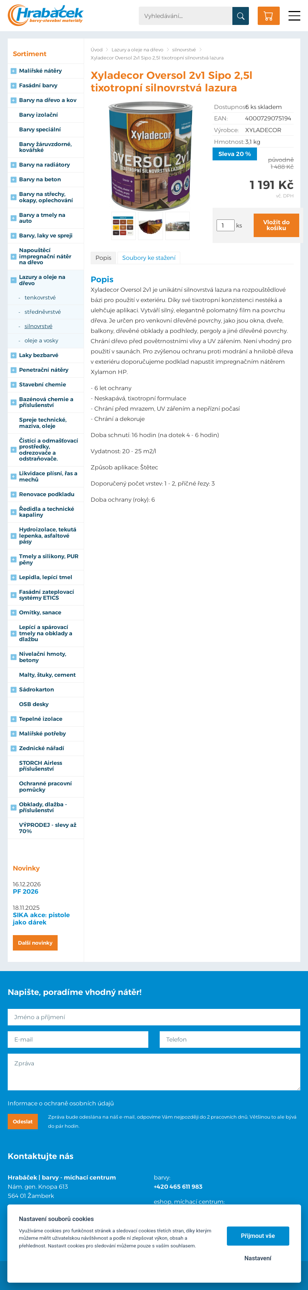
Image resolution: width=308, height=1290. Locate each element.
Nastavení (257, 1258)
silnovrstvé (184, 49)
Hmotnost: (229, 141)
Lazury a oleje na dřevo (137, 49)
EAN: (221, 118)
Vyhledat (240, 16)
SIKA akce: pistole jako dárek (41, 918)
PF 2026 (26, 891)
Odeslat (23, 1121)
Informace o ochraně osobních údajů (61, 1103)
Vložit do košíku (276, 225)
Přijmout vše (258, 1235)
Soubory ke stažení (148, 257)
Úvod (97, 49)
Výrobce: (226, 130)
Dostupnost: (229, 106)
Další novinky (35, 943)
